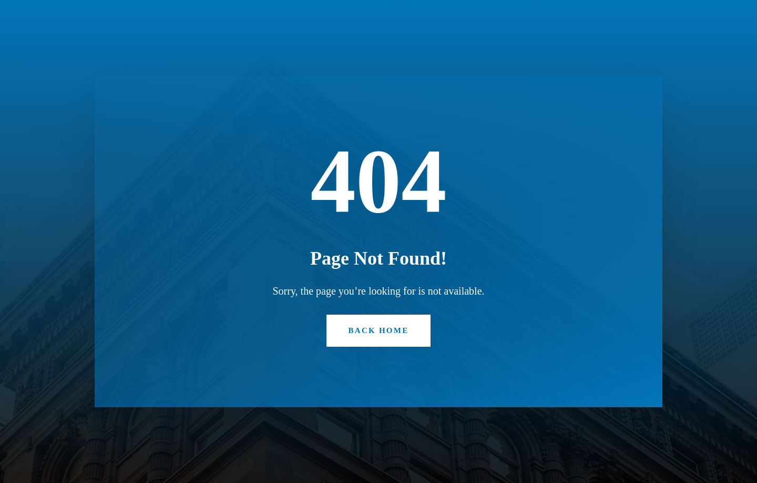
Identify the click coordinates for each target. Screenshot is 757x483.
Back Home (379, 330)
